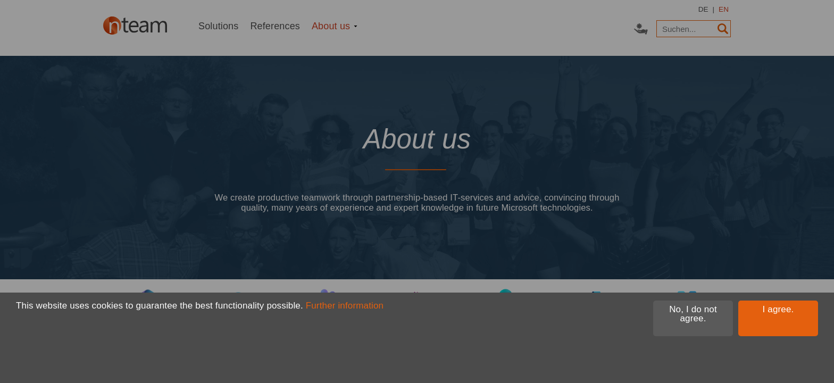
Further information (344, 306)
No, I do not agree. (693, 313)
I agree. (778, 309)
